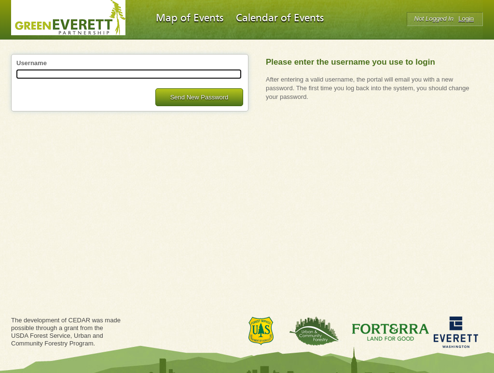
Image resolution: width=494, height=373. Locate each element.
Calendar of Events (280, 18)
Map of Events (189, 18)
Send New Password (199, 97)
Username (31, 63)
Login (466, 18)
